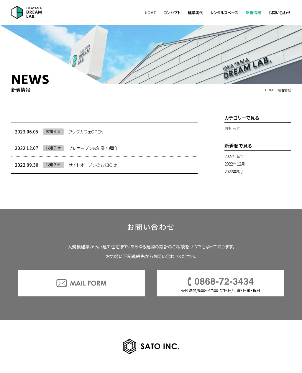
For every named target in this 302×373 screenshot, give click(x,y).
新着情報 (253, 12)
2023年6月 (233, 156)
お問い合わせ (279, 12)
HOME (150, 12)
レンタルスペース (224, 12)
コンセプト (171, 12)
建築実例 (195, 12)
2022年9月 (233, 171)
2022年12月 (234, 164)
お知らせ (232, 128)
